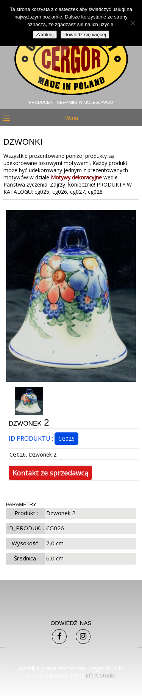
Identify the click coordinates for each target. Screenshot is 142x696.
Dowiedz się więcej (85, 34)
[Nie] (132, 23)
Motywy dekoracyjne (76, 177)
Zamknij (45, 34)
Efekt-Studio (100, 675)
